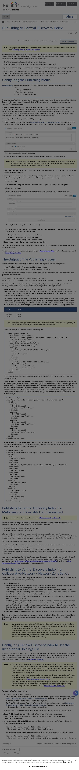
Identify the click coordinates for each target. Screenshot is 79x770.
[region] (39, 763)
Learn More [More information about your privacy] (67, 762)
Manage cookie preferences (38, 766)
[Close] (75, 760)
